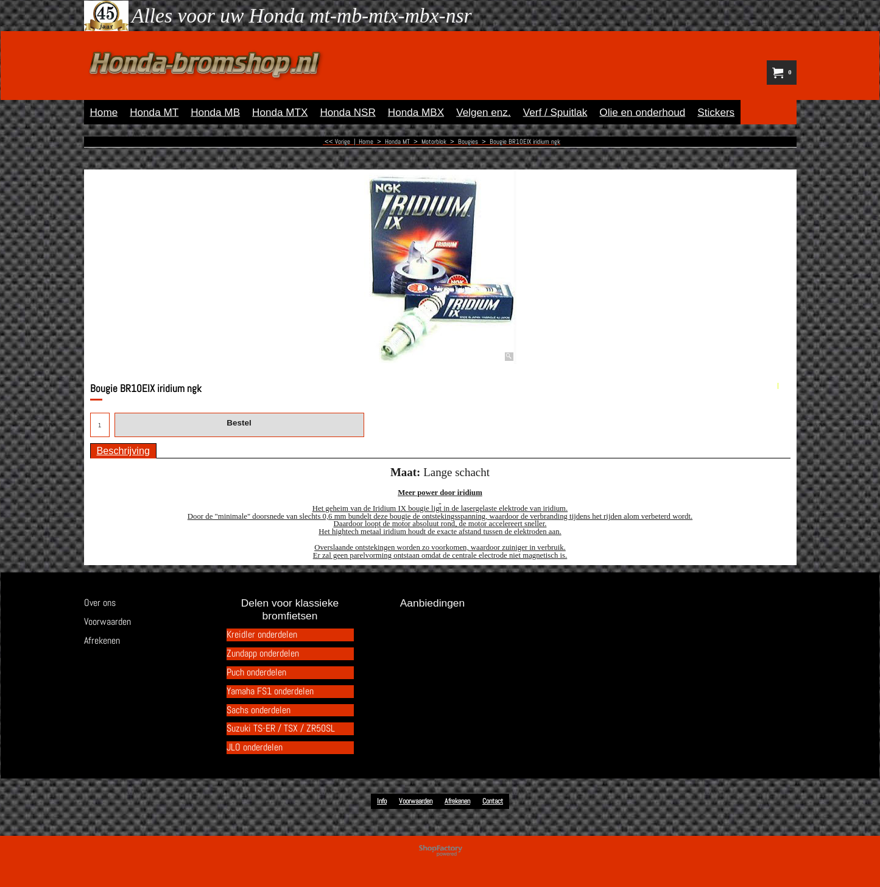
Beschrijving (123, 450)
